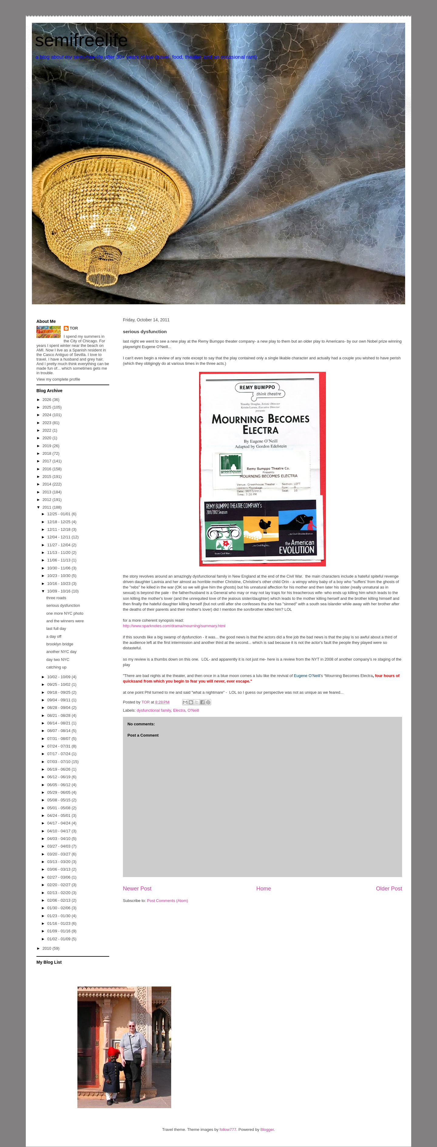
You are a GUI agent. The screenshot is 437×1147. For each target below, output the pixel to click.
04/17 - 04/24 (59, 823)
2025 (47, 407)
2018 (47, 453)
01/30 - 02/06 (59, 908)
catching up (56, 667)
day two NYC (57, 659)
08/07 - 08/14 (59, 730)
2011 (47, 507)
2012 (47, 499)
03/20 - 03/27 (59, 854)
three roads (56, 598)
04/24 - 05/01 (59, 815)
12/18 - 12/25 (59, 522)
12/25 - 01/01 (59, 514)
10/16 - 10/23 (59, 583)
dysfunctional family (154, 710)
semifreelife (81, 40)
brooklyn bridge (59, 644)
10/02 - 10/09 (59, 677)
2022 (47, 430)
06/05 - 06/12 (59, 785)
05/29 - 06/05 (59, 792)
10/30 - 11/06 (59, 568)
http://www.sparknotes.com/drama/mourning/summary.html (174, 626)
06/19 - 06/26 (59, 769)
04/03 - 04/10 (59, 838)
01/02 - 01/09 (59, 939)
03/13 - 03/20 (59, 861)
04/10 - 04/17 (59, 831)
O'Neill (193, 710)
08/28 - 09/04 (59, 707)
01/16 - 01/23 (59, 923)
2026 (47, 399)
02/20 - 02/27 (59, 885)
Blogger (267, 1129)
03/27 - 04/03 (59, 846)
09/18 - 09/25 (59, 692)
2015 (47, 476)
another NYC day (61, 651)
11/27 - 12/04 (59, 545)
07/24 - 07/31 (59, 746)
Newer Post (137, 889)
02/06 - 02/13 (59, 900)
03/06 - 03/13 (59, 869)
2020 (47, 438)
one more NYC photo (64, 613)
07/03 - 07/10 (59, 761)
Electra (179, 710)
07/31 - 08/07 (59, 738)
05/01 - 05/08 (59, 808)
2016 (47, 469)
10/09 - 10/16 (59, 591)
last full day (56, 628)
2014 (47, 484)
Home (263, 889)
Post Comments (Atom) (167, 900)
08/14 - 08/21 (59, 723)
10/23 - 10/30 (59, 575)
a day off (53, 636)
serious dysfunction (63, 605)
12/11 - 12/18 (59, 529)
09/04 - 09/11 (59, 700)
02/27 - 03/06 (59, 877)
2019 (47, 446)
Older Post (389, 889)
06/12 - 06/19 (59, 777)
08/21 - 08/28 (59, 715)
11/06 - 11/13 (59, 560)
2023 (47, 422)
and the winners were (65, 621)
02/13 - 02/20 (59, 892)
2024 (47, 415)
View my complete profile (58, 379)
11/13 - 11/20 (59, 552)
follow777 (228, 1129)
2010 (47, 948)
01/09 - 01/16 (59, 931)
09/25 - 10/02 (59, 684)
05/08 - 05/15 (59, 800)
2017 (47, 461)
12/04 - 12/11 (59, 537)
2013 (47, 492)
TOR (74, 328)
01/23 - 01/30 (59, 916)
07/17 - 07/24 (59, 753)
